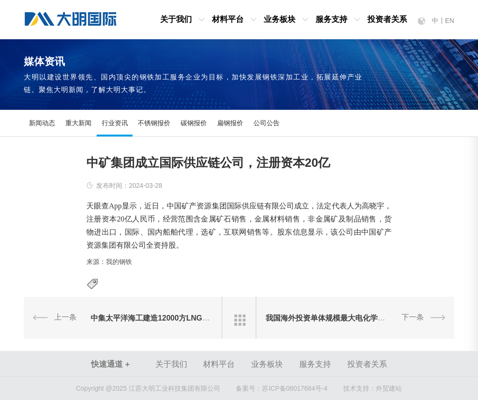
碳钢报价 (194, 123)
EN (449, 20)
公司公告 (266, 123)
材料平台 (228, 19)
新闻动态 (42, 123)
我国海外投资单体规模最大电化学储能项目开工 (344, 318)
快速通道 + (110, 364)
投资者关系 (387, 19)
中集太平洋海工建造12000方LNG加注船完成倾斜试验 (180, 318)
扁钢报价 (230, 123)
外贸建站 (389, 388)
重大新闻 (78, 123)
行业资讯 (115, 123)
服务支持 (331, 19)
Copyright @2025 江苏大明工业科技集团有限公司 (148, 388)
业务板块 (279, 19)
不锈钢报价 (154, 123)
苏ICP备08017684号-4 (281, 388)
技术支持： (359, 388)
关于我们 (176, 19)
